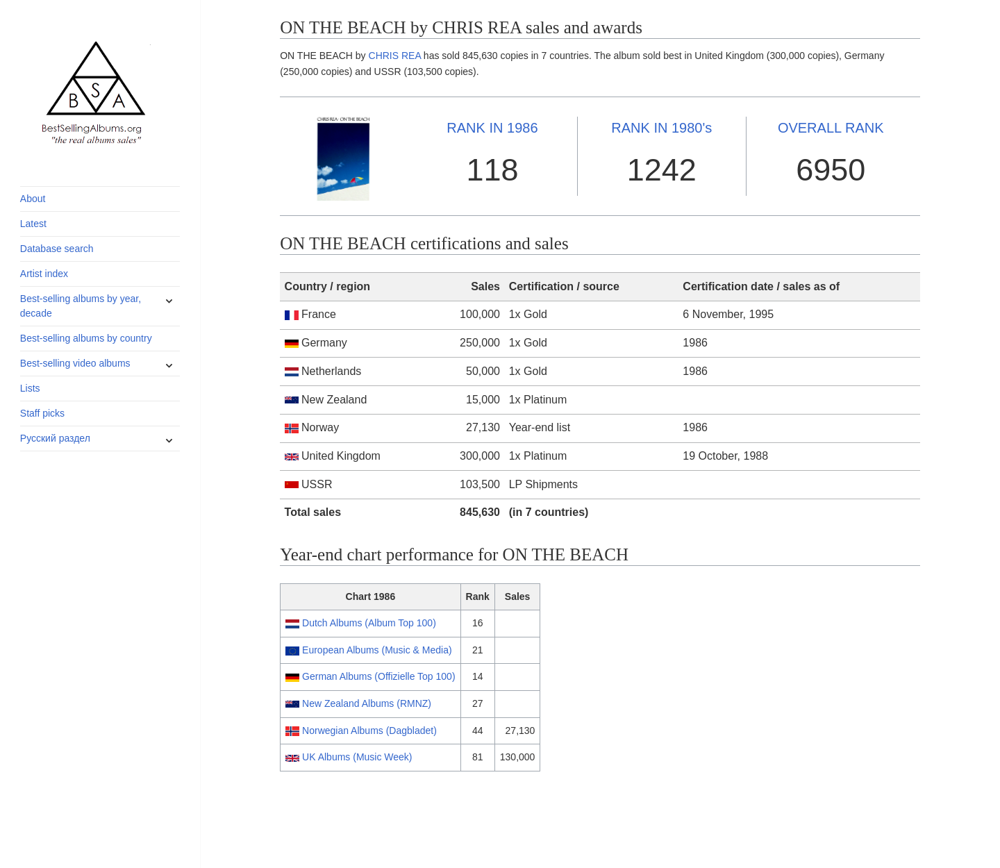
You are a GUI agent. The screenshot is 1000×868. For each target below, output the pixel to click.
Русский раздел (55, 438)
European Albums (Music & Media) (377, 650)
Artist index (44, 273)
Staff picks (42, 413)
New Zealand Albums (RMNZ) (366, 703)
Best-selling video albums (75, 363)
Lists (30, 388)
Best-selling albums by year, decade (80, 306)
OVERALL (831, 127)
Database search (57, 248)
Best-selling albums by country (86, 338)
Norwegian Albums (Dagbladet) (369, 730)
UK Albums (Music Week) (357, 756)
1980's (661, 127)
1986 (492, 127)
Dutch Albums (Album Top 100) (369, 622)
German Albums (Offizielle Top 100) (378, 676)
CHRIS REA (395, 55)
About (33, 198)
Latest (33, 223)
